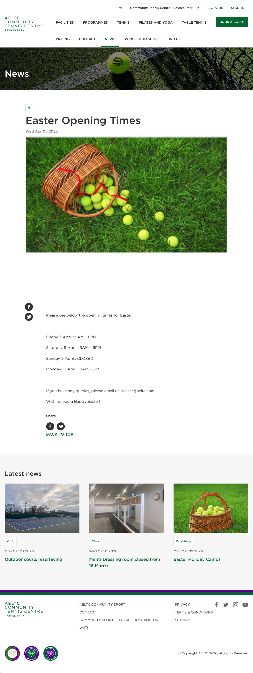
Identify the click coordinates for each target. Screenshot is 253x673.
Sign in (237, 8)
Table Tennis (194, 22)
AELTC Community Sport (102, 604)
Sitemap (182, 620)
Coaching (183, 541)
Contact (87, 39)
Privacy (182, 604)
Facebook (29, 307)
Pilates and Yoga (156, 22)
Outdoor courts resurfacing (33, 559)
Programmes (95, 22)
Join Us (216, 8)
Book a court (232, 22)
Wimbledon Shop (141, 39)
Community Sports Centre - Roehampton (118, 620)
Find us (174, 39)
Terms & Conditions (194, 612)
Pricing (63, 39)
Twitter (29, 317)
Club (10, 541)
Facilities (65, 22)
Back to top (62, 434)
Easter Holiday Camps (197, 559)
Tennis (123, 22)
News (110, 39)
